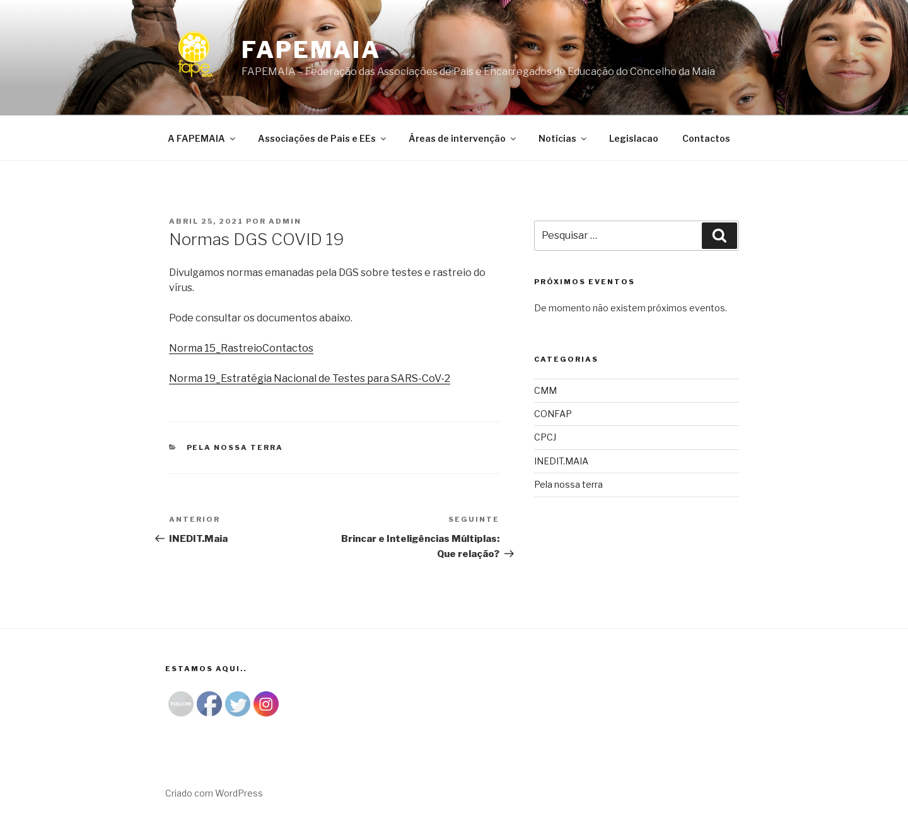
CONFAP (553, 413)
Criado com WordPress (214, 793)
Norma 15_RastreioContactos (241, 348)
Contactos (706, 138)
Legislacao (633, 138)
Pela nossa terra (235, 447)
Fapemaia (311, 50)
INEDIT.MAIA (561, 461)
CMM (545, 390)
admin (285, 221)
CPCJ (545, 437)
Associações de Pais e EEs (323, 138)
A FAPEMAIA (202, 138)
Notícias (563, 138)
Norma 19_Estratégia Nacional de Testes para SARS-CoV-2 (309, 378)
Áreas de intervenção (463, 138)
